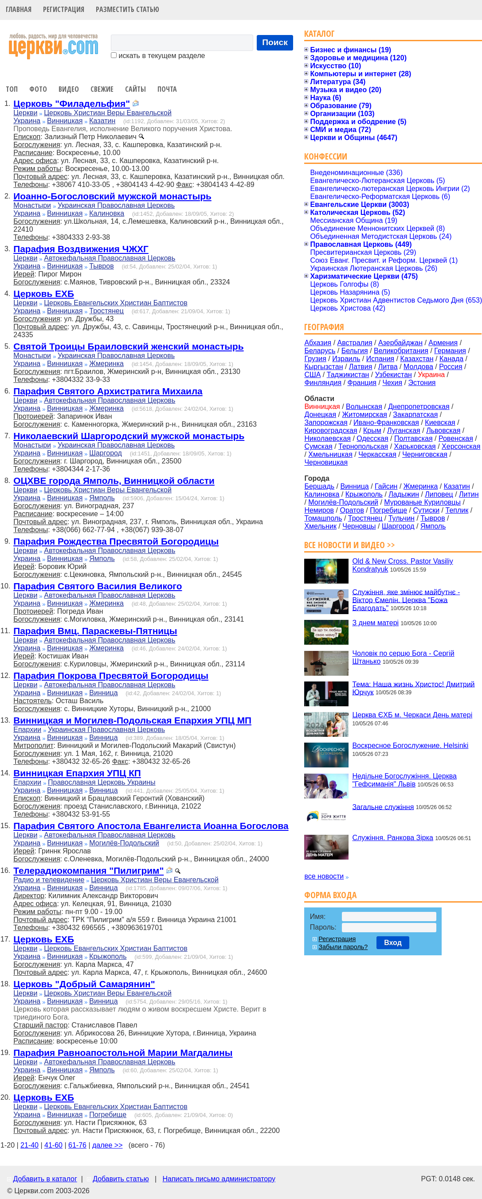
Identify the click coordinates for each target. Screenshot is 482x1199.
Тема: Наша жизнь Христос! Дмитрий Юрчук (413, 688)
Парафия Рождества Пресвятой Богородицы (116, 541)
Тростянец (106, 311)
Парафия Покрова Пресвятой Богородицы (110, 675)
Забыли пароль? (343, 946)
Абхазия (317, 342)
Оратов (352, 510)
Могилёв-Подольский (124, 843)
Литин (469, 494)
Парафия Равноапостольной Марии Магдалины (122, 1052)
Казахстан (417, 358)
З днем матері (375, 623)
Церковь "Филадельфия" (71, 103)
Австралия (354, 342)
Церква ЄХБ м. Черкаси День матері (412, 715)
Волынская (364, 406)
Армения (443, 342)
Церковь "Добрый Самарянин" (84, 984)
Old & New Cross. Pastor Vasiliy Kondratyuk (402, 565)
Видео (69, 89)
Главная (18, 9)
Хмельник (320, 526)
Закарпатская (415, 414)
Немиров (319, 510)
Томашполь (323, 518)
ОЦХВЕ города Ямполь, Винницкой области (114, 480)
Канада (451, 358)
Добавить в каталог (45, 1179)
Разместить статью (127, 9)
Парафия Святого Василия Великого (97, 586)
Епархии (27, 729)
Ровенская (456, 438)
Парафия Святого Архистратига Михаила (107, 391)
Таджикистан (348, 374)
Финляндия (322, 382)
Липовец (439, 494)
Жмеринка (106, 363)
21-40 (29, 1145)
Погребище (107, 1114)
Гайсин (386, 486)
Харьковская (415, 446)
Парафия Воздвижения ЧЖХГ (81, 249)
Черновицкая (326, 462)
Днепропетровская (418, 406)
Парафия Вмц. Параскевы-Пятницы (95, 631)
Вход (393, 942)
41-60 (53, 1145)
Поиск (275, 42)
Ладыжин (403, 494)
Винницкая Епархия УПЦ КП (77, 773)
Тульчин (401, 518)
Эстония (422, 382)
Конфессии (325, 156)
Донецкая (320, 414)
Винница (103, 693)
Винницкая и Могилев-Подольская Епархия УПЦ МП (132, 720)
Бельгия (354, 350)
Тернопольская (363, 446)
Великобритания (401, 350)
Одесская (372, 438)
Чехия (392, 382)
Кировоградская (330, 430)
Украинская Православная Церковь (116, 205)
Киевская (440, 422)
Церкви (25, 113)
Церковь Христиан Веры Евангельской (108, 113)
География (324, 327)
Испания (380, 358)
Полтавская (413, 438)
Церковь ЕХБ (43, 293)
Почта (167, 89)
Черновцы (359, 526)
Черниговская (424, 454)
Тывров (101, 266)
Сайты (135, 89)
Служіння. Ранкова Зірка (392, 837)
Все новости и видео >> (349, 545)
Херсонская (461, 446)
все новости (324, 876)
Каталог (319, 33)
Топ (12, 89)
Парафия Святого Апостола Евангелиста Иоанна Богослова (150, 826)
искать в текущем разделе (158, 55)
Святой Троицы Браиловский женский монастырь (128, 346)
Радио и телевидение (48, 880)
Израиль (346, 358)
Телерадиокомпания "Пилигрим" (88, 870)
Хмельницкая (330, 454)
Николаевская (327, 438)
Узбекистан (393, 374)
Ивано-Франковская (386, 422)
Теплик (457, 510)
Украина (26, 121)
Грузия (315, 358)
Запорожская (325, 422)
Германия (450, 350)
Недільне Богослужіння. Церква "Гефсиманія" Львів (404, 780)
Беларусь (319, 350)
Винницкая (64, 121)
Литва (388, 366)
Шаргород (105, 453)
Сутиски (426, 510)
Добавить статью (121, 1179)
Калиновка (106, 213)
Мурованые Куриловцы (422, 502)
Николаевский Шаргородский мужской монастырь (128, 436)
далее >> (107, 1145)
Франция (361, 382)
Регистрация (63, 9)
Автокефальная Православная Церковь (109, 258)
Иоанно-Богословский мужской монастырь (112, 196)
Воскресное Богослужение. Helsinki (410, 745)
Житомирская (364, 414)
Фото (38, 89)
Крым (372, 430)
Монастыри (32, 205)
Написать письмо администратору (218, 1179)
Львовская (443, 430)
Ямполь (101, 498)
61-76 (77, 1145)
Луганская (403, 430)
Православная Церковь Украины (102, 782)
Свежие (102, 89)
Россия (450, 366)
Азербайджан (400, 342)
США (312, 374)
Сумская (318, 446)
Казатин (102, 121)
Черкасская (377, 454)
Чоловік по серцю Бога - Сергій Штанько (403, 657)
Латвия (360, 366)
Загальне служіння (383, 806)
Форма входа (330, 895)
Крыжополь (107, 956)
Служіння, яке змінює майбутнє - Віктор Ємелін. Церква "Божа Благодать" (406, 599)
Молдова (418, 366)
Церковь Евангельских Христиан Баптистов (115, 303)
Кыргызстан (323, 366)
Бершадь (319, 486)
